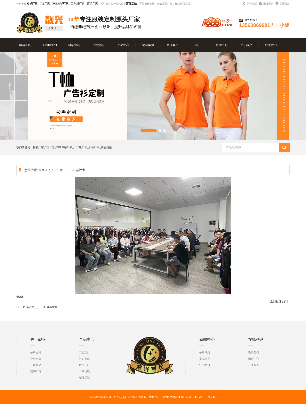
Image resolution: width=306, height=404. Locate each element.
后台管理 (185, 397)
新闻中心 (222, 45)
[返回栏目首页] (279, 301)
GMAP (200, 397)
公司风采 (35, 365)
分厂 (197, 45)
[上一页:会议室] (25, 307)
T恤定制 (98, 45)
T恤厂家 (45, 3)
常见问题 (204, 358)
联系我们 (271, 45)
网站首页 (25, 45)
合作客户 (172, 45)
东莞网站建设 (169, 397)
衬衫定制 (74, 45)
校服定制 (84, 377)
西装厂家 (92, 3)
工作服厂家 (78, 3)
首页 (41, 170)
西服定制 (84, 365)
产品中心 (123, 45)
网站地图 (252, 3)
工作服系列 (49, 45)
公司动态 (204, 352)
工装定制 (84, 371)
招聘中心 (253, 358)
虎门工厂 (65, 170)
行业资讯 (204, 365)
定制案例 (148, 45)
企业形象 (268, 3)
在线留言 (284, 3)
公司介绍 (35, 352)
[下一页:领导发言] (47, 307)
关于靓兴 (246, 45)
